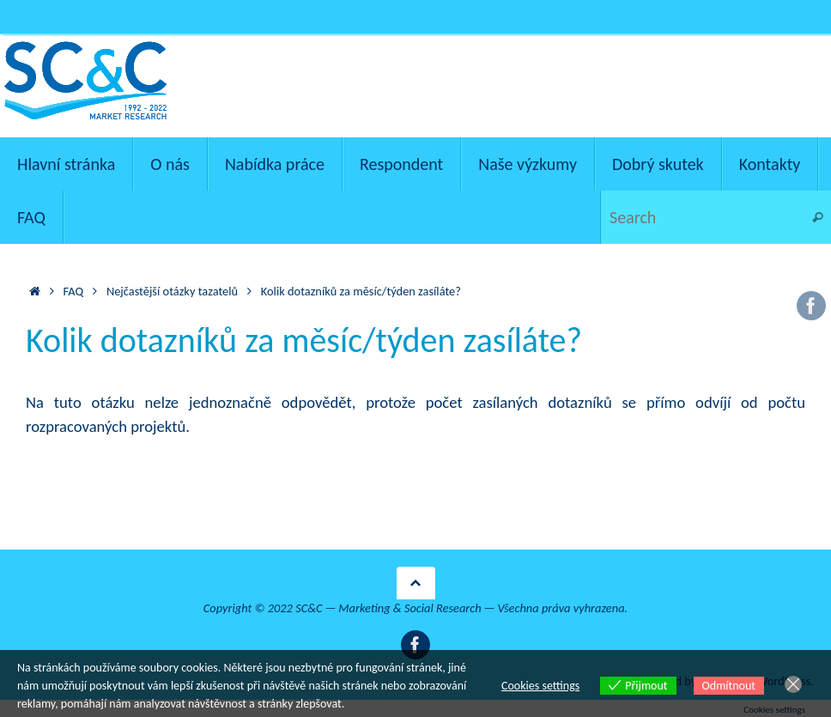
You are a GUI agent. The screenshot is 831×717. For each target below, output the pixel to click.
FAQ (74, 291)
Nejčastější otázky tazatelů (172, 291)
